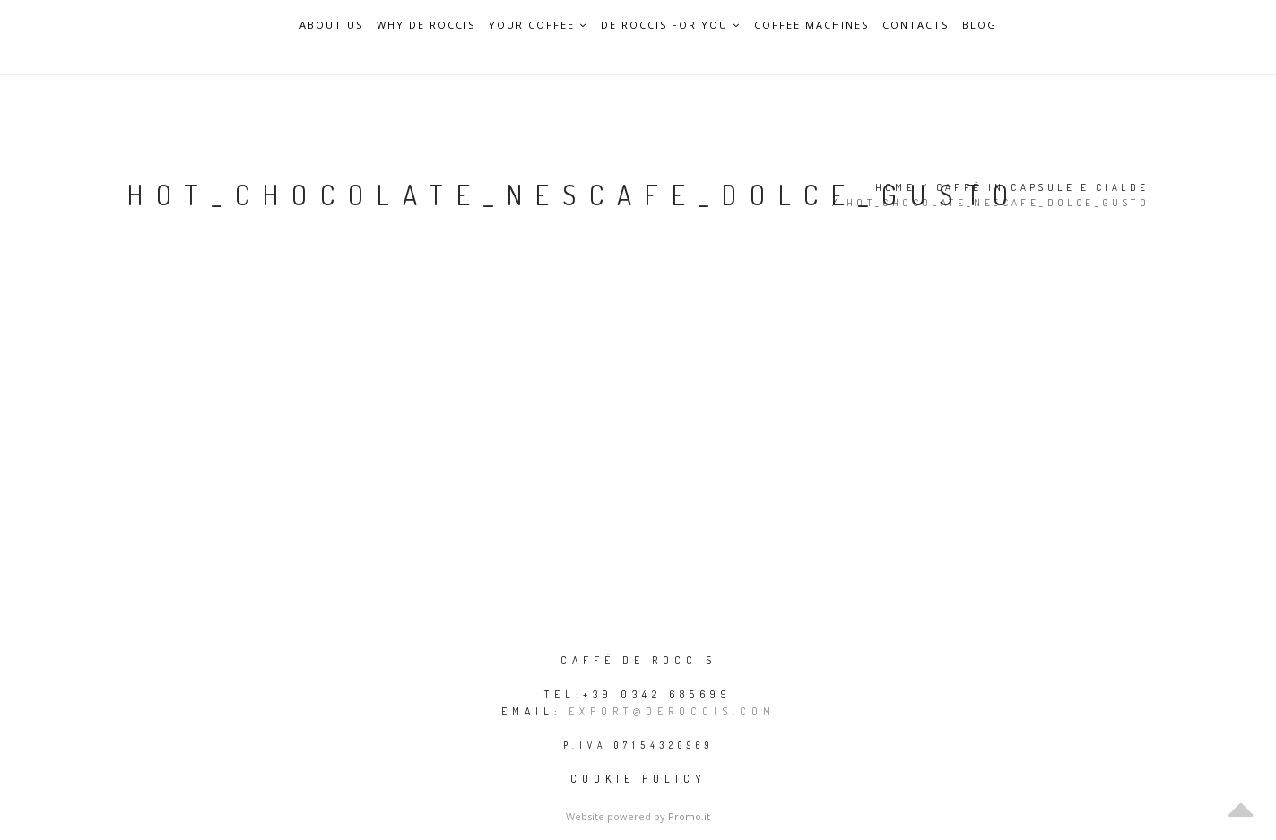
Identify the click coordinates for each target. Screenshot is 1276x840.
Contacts (915, 25)
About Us (331, 25)
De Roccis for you (671, 24)
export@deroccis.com (672, 711)
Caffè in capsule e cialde (1043, 187)
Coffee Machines (811, 25)
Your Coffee (538, 24)
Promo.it (689, 816)
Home (895, 187)
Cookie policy (638, 778)
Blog (979, 25)
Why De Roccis (426, 25)
